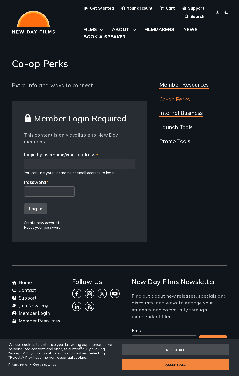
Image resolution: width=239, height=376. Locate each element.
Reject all (175, 349)
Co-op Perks (174, 99)
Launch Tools (176, 127)
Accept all (175, 365)
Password (35, 182)
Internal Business (181, 113)
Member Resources (184, 84)
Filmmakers (159, 29)
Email (137, 330)
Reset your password (42, 227)
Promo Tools (174, 141)
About (121, 29)
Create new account (41, 222)
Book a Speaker (105, 37)
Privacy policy (18, 364)
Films (90, 29)
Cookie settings (44, 364)
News (190, 29)
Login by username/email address (59, 154)
